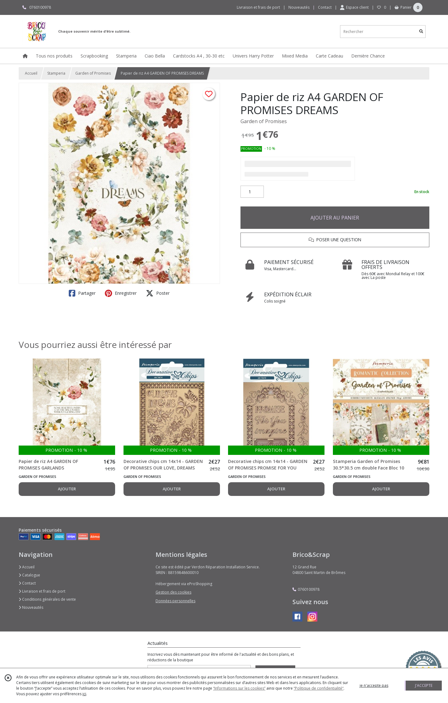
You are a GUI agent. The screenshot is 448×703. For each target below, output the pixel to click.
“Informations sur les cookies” (239, 688)
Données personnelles (175, 601)
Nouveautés (31, 607)
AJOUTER (67, 489)
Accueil (31, 73)
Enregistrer (121, 293)
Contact (325, 7)
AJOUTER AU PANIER (334, 217)
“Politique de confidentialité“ (318, 688)
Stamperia (56, 73)
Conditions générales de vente (47, 599)
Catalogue (29, 575)
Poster (158, 293)
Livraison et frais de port (42, 591)
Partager (82, 293)
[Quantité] (252, 192)
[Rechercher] (421, 31)
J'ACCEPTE (423, 685)
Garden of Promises (93, 73)
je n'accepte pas (374, 685)
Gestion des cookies (173, 592)
